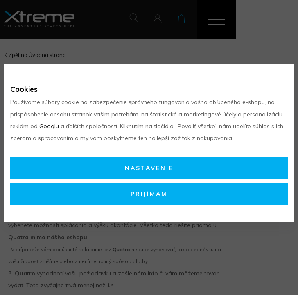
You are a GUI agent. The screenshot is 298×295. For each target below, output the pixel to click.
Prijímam (149, 193)
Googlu (49, 126)
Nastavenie (149, 168)
